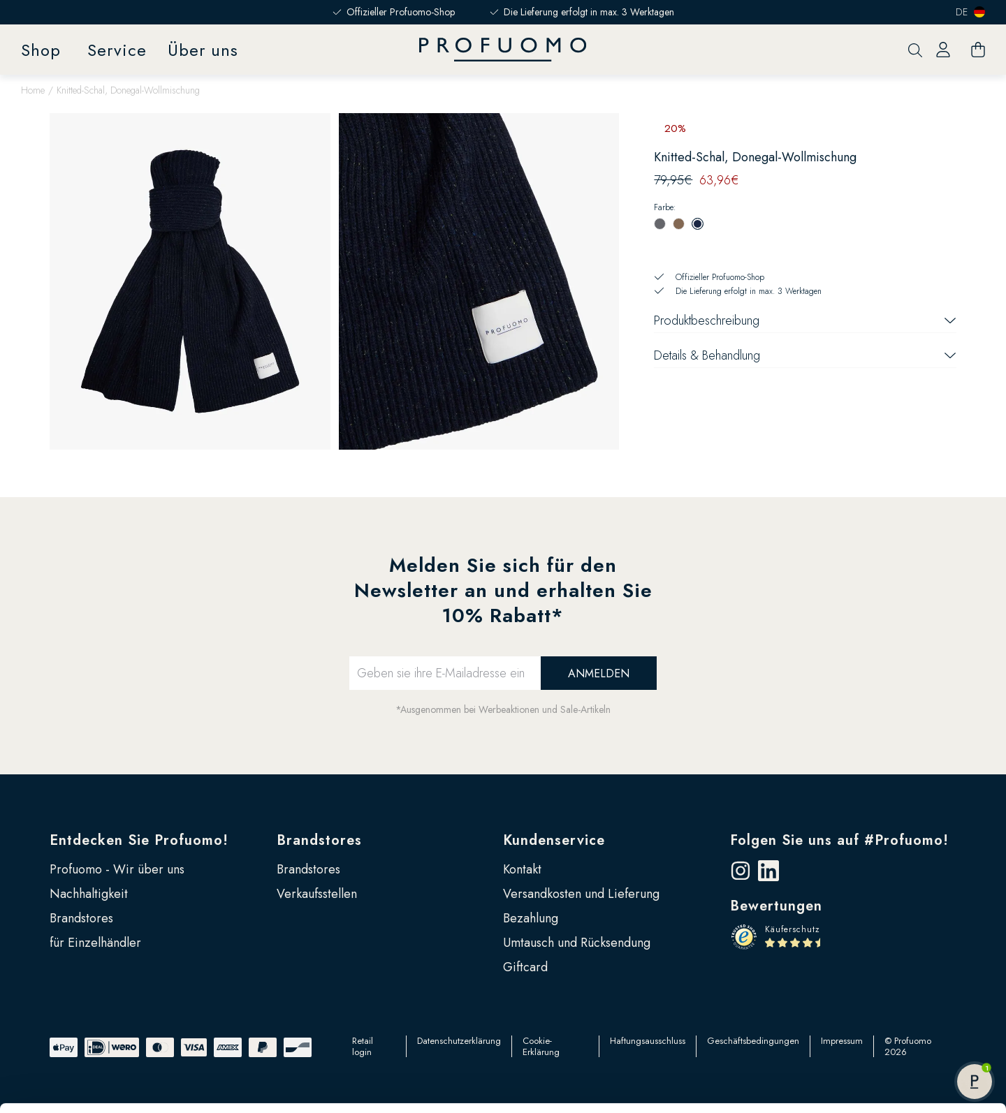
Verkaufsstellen (317, 894)
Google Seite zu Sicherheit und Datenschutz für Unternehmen (277, 1068)
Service (117, 50)
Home (33, 90)
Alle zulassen (889, 954)
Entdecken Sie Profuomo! (139, 840)
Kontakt (522, 869)
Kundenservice (554, 840)
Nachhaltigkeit (89, 894)
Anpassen (890, 999)
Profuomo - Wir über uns (117, 869)
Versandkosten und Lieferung (581, 894)
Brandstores (319, 840)
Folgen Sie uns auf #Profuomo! (839, 840)
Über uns (203, 50)
